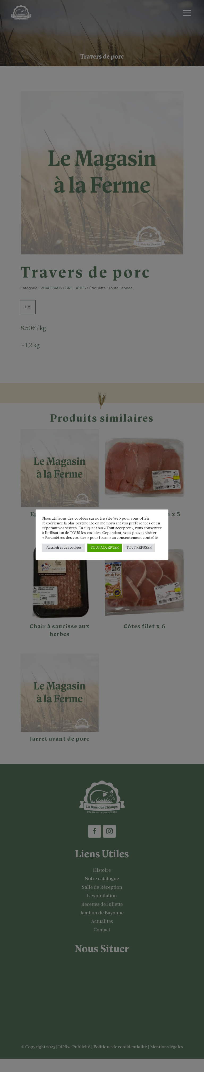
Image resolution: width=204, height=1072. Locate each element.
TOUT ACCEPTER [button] (105, 547)
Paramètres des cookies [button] (63, 547)
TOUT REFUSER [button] (139, 547)
